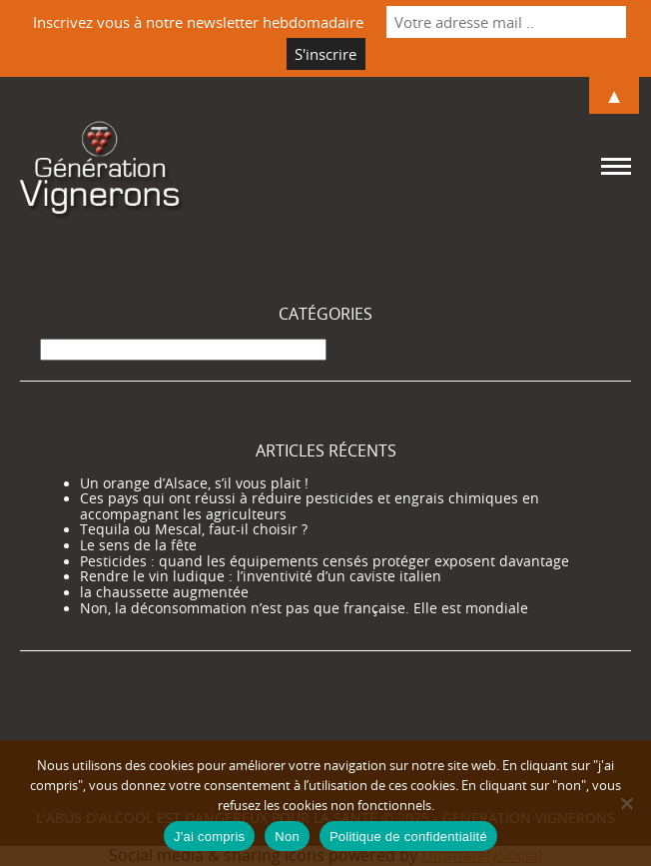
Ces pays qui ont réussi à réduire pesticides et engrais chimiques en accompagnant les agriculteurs (309, 506)
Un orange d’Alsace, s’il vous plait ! (194, 483)
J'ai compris (209, 836)
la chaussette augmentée (164, 592)
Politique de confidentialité (408, 836)
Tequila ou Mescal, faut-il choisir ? (194, 529)
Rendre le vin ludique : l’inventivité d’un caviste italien (260, 576)
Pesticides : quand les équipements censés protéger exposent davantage (324, 561)
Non (287, 836)
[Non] (626, 803)
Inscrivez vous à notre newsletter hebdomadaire (198, 22)
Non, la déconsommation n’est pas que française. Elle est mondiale (304, 608)
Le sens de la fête (138, 545)
